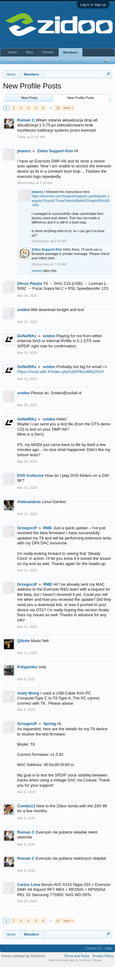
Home (12, 52)
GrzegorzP (27, 528)
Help (108, 948)
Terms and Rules (77, 956)
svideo (23, 309)
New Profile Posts (80, 98)
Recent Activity (17, 60)
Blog (29, 52)
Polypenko (27, 667)
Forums (47, 52)
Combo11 (26, 806)
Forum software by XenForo (23, 956)
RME (47, 528)
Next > (68, 108)
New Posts (29, 98)
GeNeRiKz (26, 336)
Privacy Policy (103, 956)
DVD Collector (30, 475)
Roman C (26, 120)
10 (57, 108)
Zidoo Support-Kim (55, 151)
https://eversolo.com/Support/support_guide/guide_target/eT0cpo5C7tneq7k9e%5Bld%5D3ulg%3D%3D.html (70, 200)
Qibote (23, 640)
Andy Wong (28, 693)
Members (70, 52)
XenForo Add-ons (61, 960)
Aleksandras (29, 501)
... (68, 60)
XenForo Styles (90, 960)
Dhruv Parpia (29, 283)
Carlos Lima (28, 884)
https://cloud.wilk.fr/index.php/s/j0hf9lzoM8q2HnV (60, 371)
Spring (49, 723)
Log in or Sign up (93, 4)
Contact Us (93, 948)
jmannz (24, 151)
